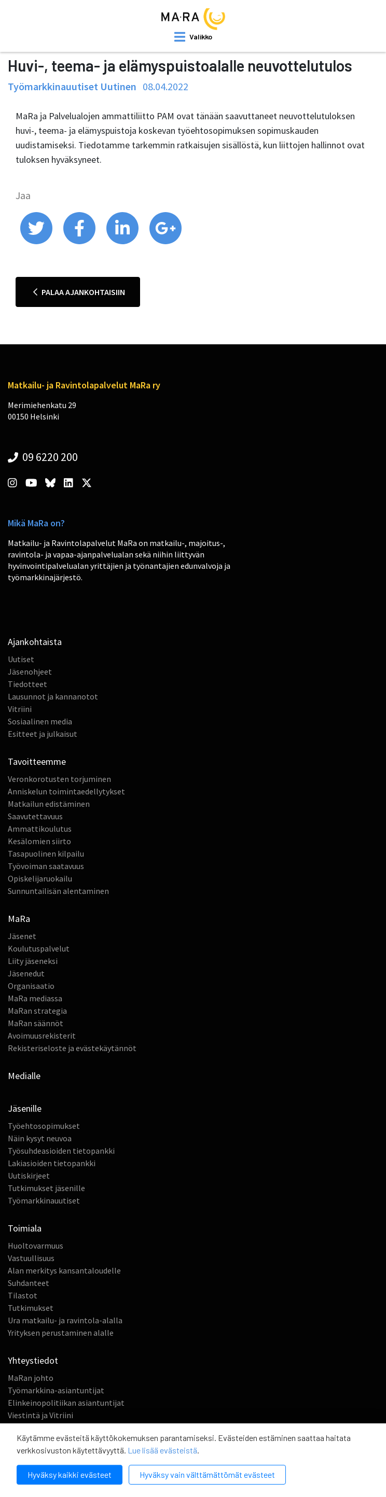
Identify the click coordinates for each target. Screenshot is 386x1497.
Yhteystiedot (33, 1360)
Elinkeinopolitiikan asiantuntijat (66, 1402)
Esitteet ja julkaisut (42, 734)
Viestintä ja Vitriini (40, 1415)
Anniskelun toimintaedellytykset (66, 791)
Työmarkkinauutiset (44, 1200)
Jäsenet (22, 936)
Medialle (24, 1076)
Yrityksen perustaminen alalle (61, 1332)
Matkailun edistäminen (49, 804)
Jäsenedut (26, 973)
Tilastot (22, 1295)
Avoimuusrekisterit (42, 1035)
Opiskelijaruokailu (40, 878)
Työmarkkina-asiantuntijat (56, 1390)
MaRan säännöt (35, 1023)
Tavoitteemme (37, 761)
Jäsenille (25, 1108)
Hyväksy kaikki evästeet (69, 1474)
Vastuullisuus (31, 1258)
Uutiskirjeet (29, 1175)
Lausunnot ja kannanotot (53, 696)
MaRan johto (30, 1378)
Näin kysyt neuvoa (40, 1138)
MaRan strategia (37, 1010)
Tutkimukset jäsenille (46, 1188)
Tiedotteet (27, 684)
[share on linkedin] (123, 241)
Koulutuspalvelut (39, 948)
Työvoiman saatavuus (46, 866)
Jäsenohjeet (30, 671)
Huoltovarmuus (35, 1245)
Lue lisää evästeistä (162, 1450)
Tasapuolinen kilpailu (46, 853)
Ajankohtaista (35, 642)
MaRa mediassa (35, 998)
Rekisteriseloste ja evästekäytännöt (72, 1048)
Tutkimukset (30, 1308)
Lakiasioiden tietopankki (51, 1163)
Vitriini (20, 709)
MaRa (19, 919)
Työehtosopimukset (44, 1126)
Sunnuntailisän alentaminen (58, 891)
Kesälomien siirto (39, 841)
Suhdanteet (28, 1283)
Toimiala (25, 1228)
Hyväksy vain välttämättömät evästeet (207, 1474)
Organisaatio (31, 986)
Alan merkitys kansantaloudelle (64, 1270)
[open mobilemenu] (193, 37)
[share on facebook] (80, 241)
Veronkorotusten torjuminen (59, 779)
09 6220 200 (43, 457)
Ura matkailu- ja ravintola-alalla (65, 1320)
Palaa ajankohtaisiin (79, 292)
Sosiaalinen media (40, 721)
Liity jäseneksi (33, 961)
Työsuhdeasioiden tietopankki (61, 1150)
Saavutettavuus (35, 816)
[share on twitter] (37, 241)
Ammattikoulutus (40, 828)
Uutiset (21, 659)
